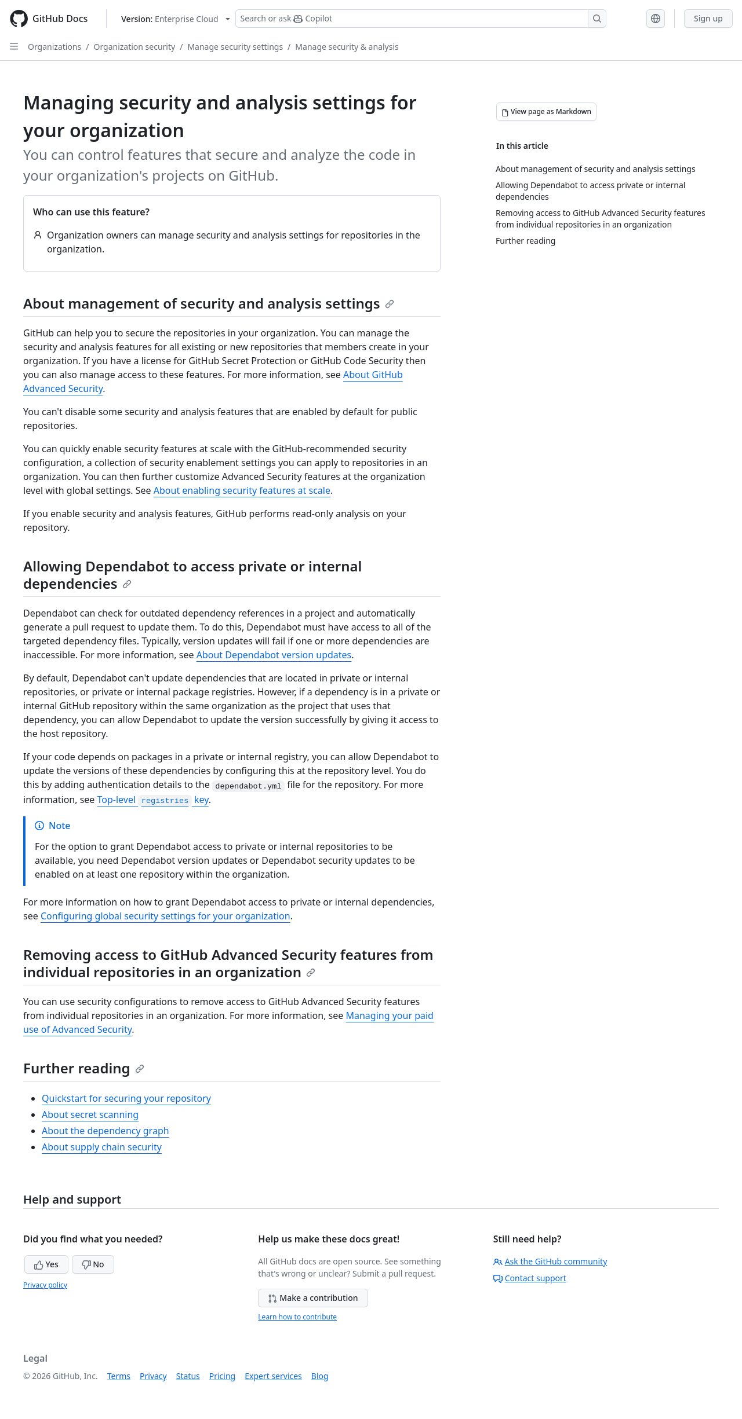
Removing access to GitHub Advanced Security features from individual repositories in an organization (228, 963)
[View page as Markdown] (546, 111)
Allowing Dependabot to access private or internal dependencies (192, 574)
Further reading (83, 1067)
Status (188, 1375)
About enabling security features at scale (242, 490)
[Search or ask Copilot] (420, 18)
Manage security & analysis (346, 46)
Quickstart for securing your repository (126, 1098)
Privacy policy (45, 1285)
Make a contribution (313, 1297)
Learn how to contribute (297, 1317)
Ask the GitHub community (550, 1261)
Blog (320, 1375)
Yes (46, 1264)
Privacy (153, 1375)
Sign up (708, 18)
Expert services (273, 1375)
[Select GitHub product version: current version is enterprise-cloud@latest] (175, 19)
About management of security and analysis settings (208, 303)
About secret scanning (90, 1114)
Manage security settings (235, 46)
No (93, 1264)
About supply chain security (102, 1147)
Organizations (54, 46)
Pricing (222, 1375)
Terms (118, 1375)
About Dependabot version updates (274, 654)
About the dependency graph (105, 1130)
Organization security (134, 46)
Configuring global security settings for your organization (165, 916)
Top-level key (153, 799)
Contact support (529, 1278)
